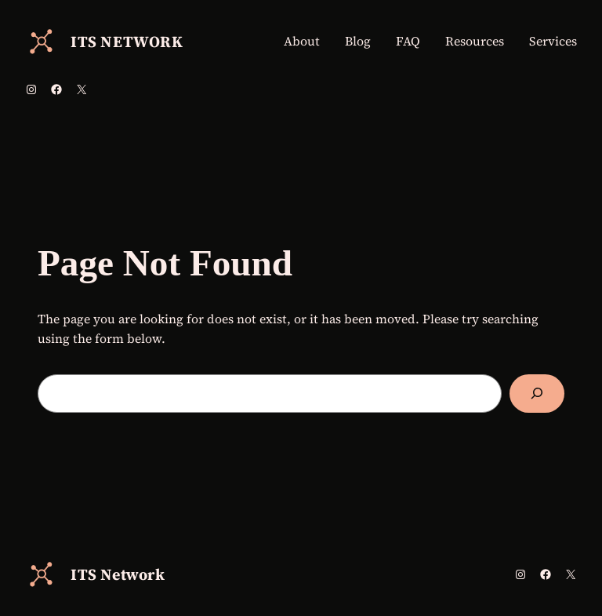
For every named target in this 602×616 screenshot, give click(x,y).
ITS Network (127, 42)
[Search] (537, 393)
